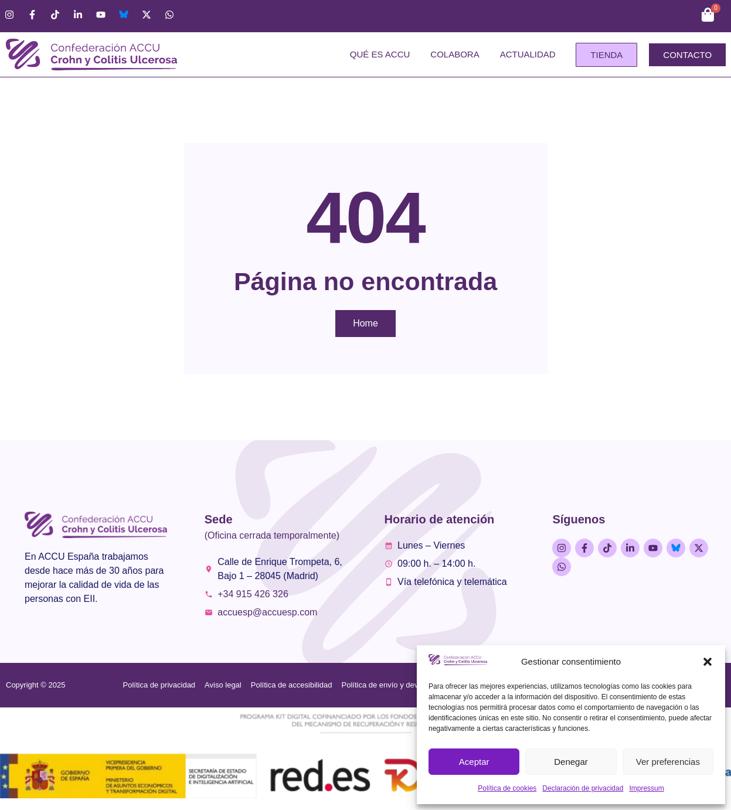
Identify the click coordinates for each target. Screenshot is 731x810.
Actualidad (528, 54)
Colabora (454, 54)
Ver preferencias (668, 762)
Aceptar (474, 762)
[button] (707, 662)
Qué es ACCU (380, 54)
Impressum (646, 788)
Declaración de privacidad (582, 788)
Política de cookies (507, 788)
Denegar (571, 762)
